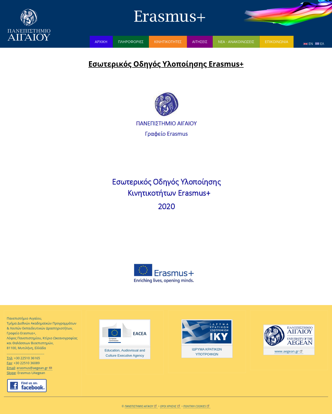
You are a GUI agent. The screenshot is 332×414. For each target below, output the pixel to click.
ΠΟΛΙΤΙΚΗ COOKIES (196, 406)
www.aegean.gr (288, 351)
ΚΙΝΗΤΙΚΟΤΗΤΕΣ (168, 41)
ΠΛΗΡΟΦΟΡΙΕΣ (130, 41)
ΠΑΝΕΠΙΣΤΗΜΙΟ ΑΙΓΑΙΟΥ (141, 406)
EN (308, 43)
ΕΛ (319, 43)
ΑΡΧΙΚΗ (101, 41)
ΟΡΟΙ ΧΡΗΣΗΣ (170, 406)
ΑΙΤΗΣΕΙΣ (199, 41)
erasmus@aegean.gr (34, 368)
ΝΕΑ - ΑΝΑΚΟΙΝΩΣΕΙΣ (236, 41)
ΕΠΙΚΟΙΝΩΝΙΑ (276, 41)
